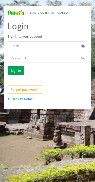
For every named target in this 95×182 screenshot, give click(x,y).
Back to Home (20, 99)
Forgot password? (25, 89)
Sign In (16, 70)
